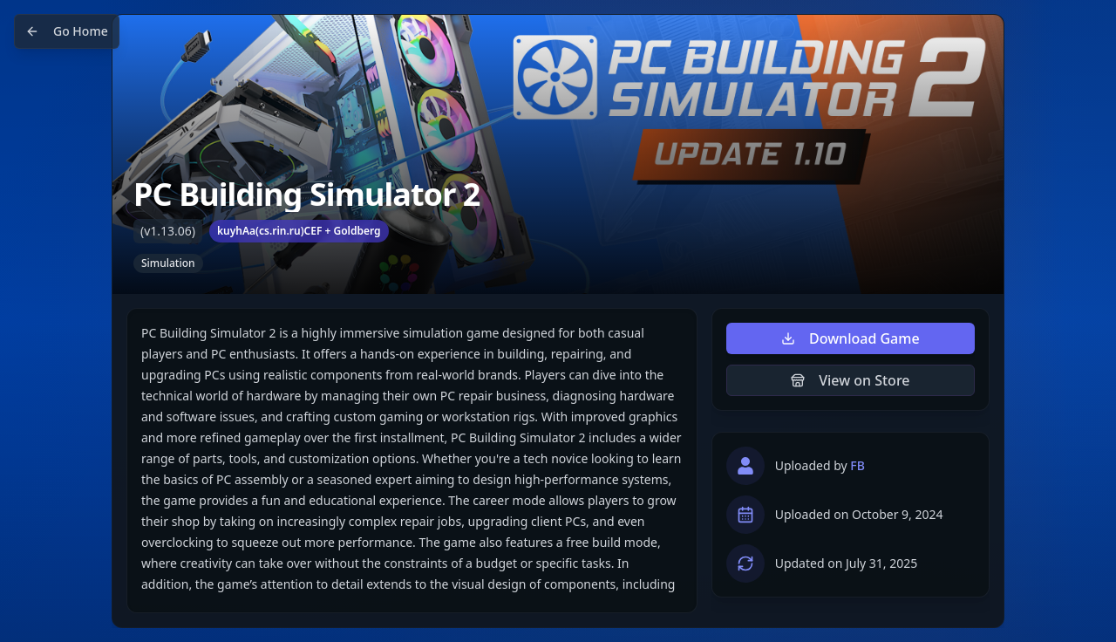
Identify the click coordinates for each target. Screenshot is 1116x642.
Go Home (66, 31)
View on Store (850, 380)
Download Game (850, 338)
